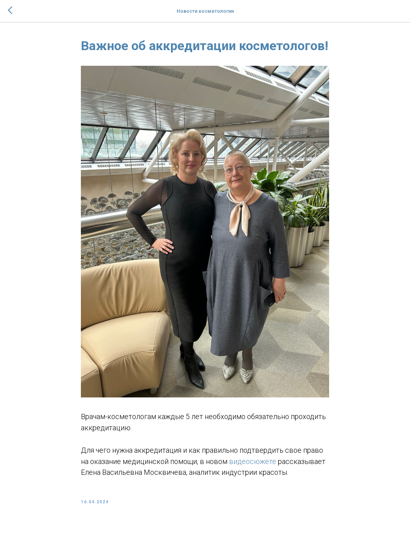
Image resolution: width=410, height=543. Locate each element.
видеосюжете (252, 461)
